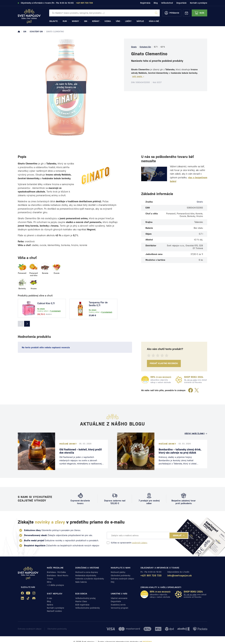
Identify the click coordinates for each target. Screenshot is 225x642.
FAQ (112, 582)
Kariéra (50, 605)
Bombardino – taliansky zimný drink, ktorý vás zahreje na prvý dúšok (180, 451)
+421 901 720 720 (151, 575)
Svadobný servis (118, 605)
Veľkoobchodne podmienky (87, 608)
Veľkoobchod (167, 3)
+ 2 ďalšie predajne (55, 585)
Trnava (50, 579)
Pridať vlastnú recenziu (164, 363)
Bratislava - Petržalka (56, 572)
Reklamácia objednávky (85, 575)
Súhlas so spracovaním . (127, 542)
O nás (49, 598)
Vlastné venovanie (119, 598)
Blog (156, 3)
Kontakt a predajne (198, 3)
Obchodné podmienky (120, 575)
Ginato (134, 47)
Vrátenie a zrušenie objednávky (89, 579)
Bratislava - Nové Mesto (57, 575)
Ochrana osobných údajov (122, 579)
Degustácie (181, 3)
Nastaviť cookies (54, 611)
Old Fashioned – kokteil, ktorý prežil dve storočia (80, 451)
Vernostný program (119, 608)
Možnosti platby (118, 572)
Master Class (81, 601)
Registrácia (145, 3)
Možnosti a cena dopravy (86, 572)
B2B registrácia (82, 605)
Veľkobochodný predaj (85, 598)
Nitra (49, 582)
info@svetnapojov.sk (179, 575)
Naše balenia (81, 582)
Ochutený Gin (145, 47)
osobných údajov (139, 543)
